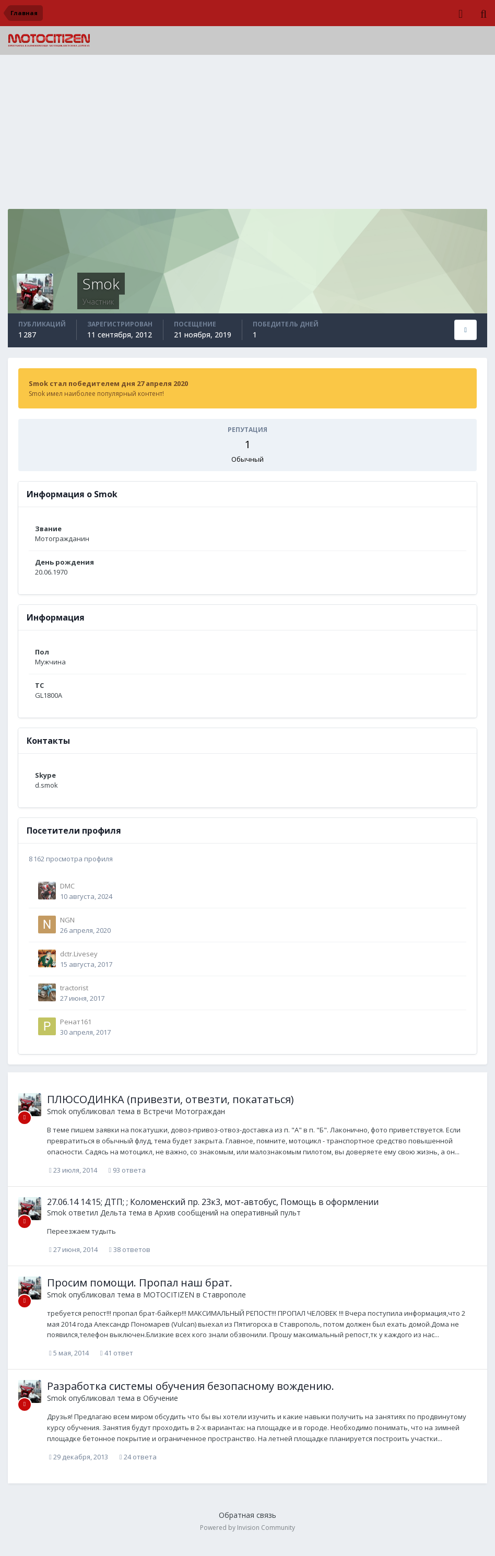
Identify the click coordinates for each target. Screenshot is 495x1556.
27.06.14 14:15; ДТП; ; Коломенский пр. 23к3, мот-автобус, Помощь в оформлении (213, 1202)
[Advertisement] (247, 136)
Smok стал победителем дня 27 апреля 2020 (108, 383)
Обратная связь (247, 1515)
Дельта (113, 1213)
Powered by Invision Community (247, 1527)
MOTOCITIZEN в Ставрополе (194, 1295)
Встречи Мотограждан (184, 1111)
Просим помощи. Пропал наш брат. (139, 1283)
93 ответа (127, 1170)
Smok (56, 1111)
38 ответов (129, 1249)
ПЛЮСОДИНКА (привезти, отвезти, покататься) (170, 1099)
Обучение (160, 1398)
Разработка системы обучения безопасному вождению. (190, 1386)
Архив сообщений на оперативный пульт (228, 1213)
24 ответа (138, 1456)
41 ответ (116, 1353)
